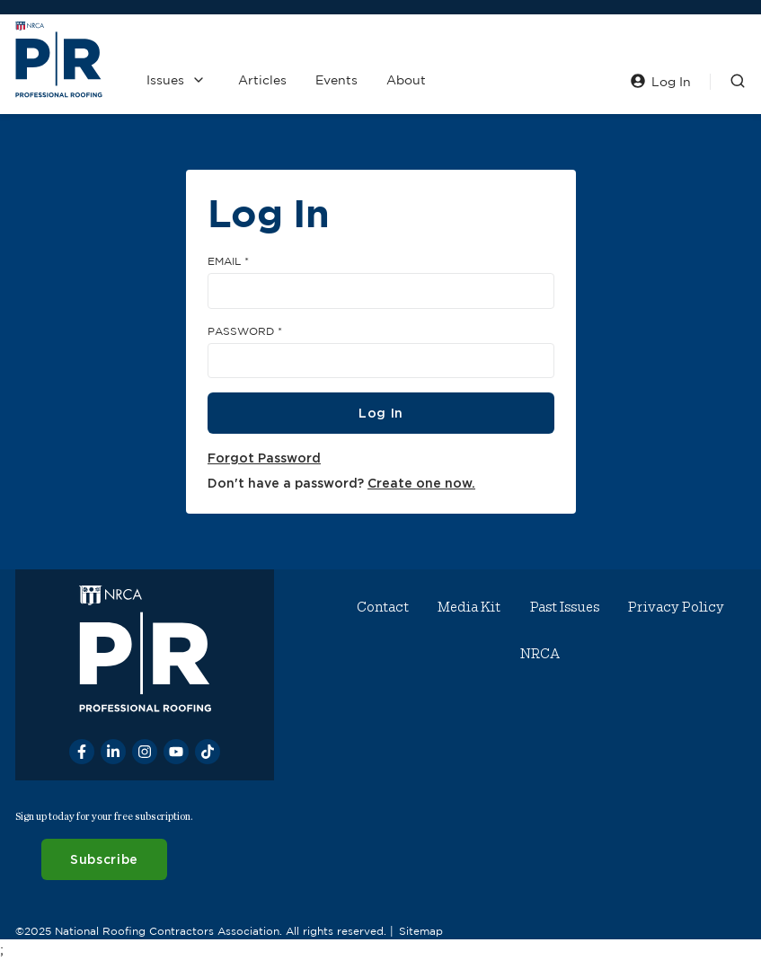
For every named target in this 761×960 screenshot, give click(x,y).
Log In (380, 412)
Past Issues (564, 607)
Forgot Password (264, 457)
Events (336, 80)
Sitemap (421, 930)
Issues (165, 80)
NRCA (540, 654)
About (406, 80)
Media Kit (469, 607)
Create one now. (421, 482)
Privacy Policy (676, 607)
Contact (383, 607)
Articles (262, 80)
